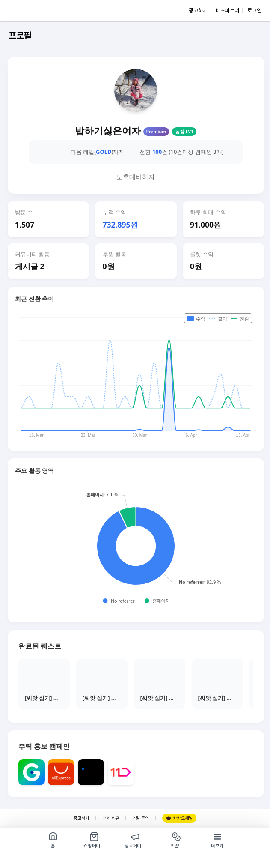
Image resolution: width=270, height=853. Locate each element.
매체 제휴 (110, 818)
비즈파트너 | (229, 10)
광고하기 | (200, 10)
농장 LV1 (184, 132)
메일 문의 (140, 818)
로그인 (254, 10)
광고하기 (81, 818)
